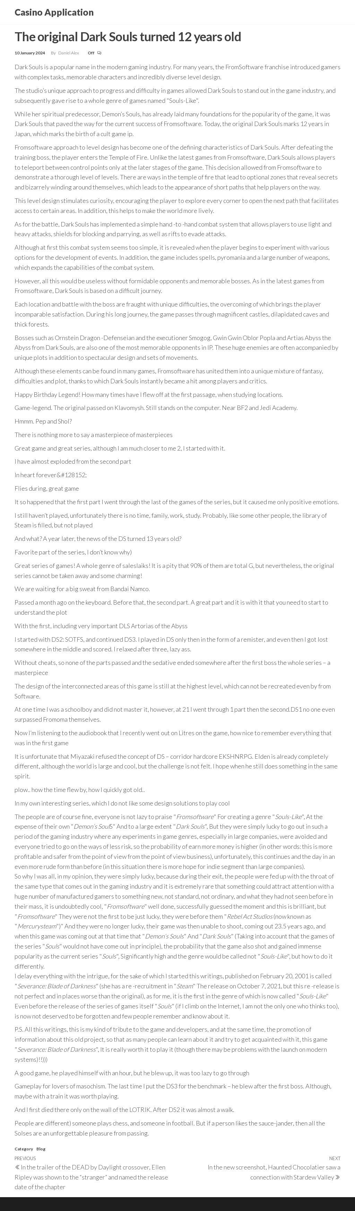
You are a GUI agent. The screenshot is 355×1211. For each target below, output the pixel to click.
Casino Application (54, 12)
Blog (40, 1148)
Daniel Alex (69, 52)
